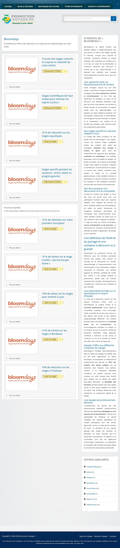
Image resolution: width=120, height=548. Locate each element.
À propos (112, 536)
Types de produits (73, 6)
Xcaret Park (91, 488)
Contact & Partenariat (99, 6)
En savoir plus (79, 543)
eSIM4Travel (91, 505)
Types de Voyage (85, 536)
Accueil (8, 6)
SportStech (91, 483)
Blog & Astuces (25, 6)
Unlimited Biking (93, 467)
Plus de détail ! (13, 87)
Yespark (90, 477)
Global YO (90, 499)
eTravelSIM (91, 494)
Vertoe (89, 472)
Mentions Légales (101, 536)
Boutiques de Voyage (48, 6)
